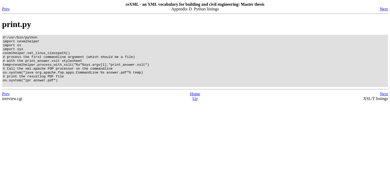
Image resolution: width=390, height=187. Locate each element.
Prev (6, 9)
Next (384, 9)
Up (195, 108)
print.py (16, 24)
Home (195, 104)
